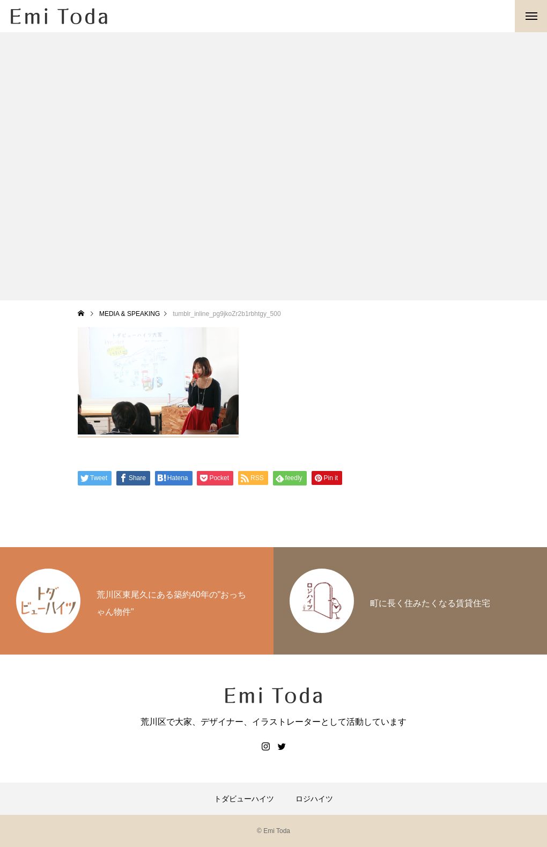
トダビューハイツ (244, 798)
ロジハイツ (314, 798)
